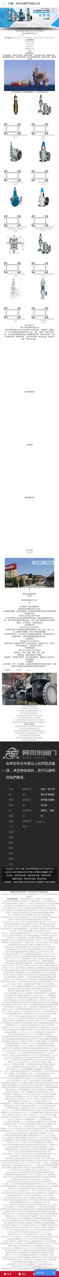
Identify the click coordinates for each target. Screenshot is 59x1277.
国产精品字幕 (10, 1250)
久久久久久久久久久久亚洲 (12, 1191)
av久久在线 (10, 1080)
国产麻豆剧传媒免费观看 (29, 1057)
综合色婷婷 (52, 936)
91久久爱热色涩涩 (45, 1195)
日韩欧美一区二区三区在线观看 (20, 931)
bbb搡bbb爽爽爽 (28, 1184)
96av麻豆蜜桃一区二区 (49, 981)
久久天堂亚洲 (42, 1221)
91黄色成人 (8, 1106)
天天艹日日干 (35, 1014)
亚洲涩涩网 (23, 1002)
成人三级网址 (8, 1115)
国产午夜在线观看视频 (14, 952)
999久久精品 (10, 1090)
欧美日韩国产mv (45, 988)
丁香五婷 (4, 1193)
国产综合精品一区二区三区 (22, 1007)
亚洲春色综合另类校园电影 (14, 1158)
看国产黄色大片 (25, 1131)
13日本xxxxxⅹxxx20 (24, 903)
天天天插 (10, 1133)
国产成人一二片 (31, 1165)
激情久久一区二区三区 (24, 1080)
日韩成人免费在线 (31, 988)
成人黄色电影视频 (9, 1014)
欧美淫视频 (47, 1103)
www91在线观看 (21, 1055)
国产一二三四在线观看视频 (41, 1119)
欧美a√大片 (12, 1062)
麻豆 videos (50, 1073)
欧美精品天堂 (47, 1067)
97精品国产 (30, 975)
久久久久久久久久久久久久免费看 (28, 1032)
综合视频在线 (32, 1250)
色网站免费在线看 (50, 1200)
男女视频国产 (52, 1011)
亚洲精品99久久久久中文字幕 (11, 940)
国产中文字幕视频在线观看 (20, 1009)
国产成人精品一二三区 (38, 1011)
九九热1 (54, 933)
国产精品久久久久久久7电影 (17, 1142)
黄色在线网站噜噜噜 (9, 1168)
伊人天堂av (52, 1030)
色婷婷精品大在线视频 (27, 979)
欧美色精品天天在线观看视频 (34, 1041)
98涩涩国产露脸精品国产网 (17, 991)
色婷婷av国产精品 (45, 1142)
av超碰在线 (40, 1161)
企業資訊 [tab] (18, 670)
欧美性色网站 (26, 1078)
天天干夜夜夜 (38, 1264)
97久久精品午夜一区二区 (14, 1053)
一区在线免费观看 (30, 1064)
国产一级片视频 (12, 1067)
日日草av (43, 1140)
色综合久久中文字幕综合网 (26, 1221)
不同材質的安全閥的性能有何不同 (29, 711)
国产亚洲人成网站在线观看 (47, 1165)
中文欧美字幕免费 (35, 1090)
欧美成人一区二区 (42, 1202)
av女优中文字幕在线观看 (11, 1048)
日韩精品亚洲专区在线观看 (31, 1209)
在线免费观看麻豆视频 (45, 913)
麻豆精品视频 (31, 1253)
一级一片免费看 (51, 1168)
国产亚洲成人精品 (44, 1062)
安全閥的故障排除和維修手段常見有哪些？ (29, 720)
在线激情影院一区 (28, 995)
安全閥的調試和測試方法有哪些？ (29, 718)
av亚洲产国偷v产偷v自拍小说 (10, 1209)
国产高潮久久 (45, 945)
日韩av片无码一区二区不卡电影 (14, 959)
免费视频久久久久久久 (22, 1239)
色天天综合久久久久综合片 (12, 922)
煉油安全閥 (42, 879)
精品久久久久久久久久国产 (29, 1096)
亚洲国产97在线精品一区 (34, 1158)
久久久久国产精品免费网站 (38, 917)
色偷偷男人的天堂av (8, 1112)
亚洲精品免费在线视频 (44, 938)
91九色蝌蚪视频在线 (17, 1165)
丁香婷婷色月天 (52, 1225)
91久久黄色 (28, 1021)
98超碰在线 (53, 965)
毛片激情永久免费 (33, 945)
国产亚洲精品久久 (31, 1027)
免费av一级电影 (32, 947)
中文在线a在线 (38, 1018)
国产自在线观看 (17, 1214)
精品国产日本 (32, 1030)
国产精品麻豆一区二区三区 (12, 1154)
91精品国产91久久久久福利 (31, 1175)
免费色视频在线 (25, 963)
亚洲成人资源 (19, 970)
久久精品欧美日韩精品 (29, 1237)
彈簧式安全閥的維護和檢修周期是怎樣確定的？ (30, 722)
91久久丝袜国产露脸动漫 (49, 1071)
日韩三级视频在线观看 (46, 1064)
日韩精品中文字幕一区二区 (11, 965)
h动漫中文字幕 (37, 929)
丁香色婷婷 (32, 1117)
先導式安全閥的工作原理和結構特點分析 (29, 726)
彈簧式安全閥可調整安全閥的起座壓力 (29, 738)
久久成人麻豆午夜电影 (41, 931)
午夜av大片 (35, 1170)
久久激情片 (37, 903)
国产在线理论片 (51, 910)
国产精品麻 (35, 1186)
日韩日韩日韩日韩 (46, 1025)
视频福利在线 (37, 1131)
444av (21, 1161)
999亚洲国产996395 (9, 1221)
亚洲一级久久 (36, 940)
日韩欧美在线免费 (7, 1087)
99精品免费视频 (51, 1005)
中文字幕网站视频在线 (11, 1260)
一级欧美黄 (36, 963)
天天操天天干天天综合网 (31, 1101)
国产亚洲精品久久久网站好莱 (28, 901)
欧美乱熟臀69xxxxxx (23, 1039)
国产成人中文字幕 (47, 906)
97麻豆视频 (21, 1136)
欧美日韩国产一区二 (33, 1126)
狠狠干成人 (52, 1110)
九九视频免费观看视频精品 (45, 979)
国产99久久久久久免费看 (11, 1248)
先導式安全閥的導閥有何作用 (29, 729)
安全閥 (11, 792)
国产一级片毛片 (34, 1055)
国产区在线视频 (51, 1138)
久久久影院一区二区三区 (20, 1011)
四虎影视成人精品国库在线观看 (44, 1177)
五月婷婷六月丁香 (34, 1067)
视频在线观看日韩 (16, 1202)
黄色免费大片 (44, 1170)
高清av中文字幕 (52, 1083)
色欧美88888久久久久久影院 (15, 949)
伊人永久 (49, 1147)
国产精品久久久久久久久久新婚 (19, 1234)
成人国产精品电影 (33, 906)
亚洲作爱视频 (51, 1115)
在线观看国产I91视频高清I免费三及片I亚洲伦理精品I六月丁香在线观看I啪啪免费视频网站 (29, 895)
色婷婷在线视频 (24, 1170)
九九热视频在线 (47, 1069)
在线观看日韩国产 (9, 1124)
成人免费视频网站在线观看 (13, 1223)
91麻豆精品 (53, 1085)
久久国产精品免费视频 (51, 1131)
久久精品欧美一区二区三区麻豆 (27, 1099)
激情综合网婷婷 (29, 1255)
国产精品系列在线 (21, 1087)
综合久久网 (19, 1041)
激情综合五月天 (8, 986)
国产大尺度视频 (25, 1119)
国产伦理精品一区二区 (44, 1133)
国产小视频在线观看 (51, 929)
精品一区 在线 (18, 1000)
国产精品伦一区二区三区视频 (45, 1184)
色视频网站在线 (47, 1172)
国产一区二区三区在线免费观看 (20, 1152)
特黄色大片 (32, 1156)
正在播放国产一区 (21, 977)
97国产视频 (17, 995)
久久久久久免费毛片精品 (32, 972)
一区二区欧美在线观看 (50, 940)
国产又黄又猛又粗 (10, 1198)
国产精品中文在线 (46, 952)
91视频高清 (49, 1230)
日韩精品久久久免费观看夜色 (46, 1037)
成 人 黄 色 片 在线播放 (8, 1071)
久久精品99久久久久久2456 (27, 1062)
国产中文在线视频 (34, 1172)
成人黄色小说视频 (10, 901)
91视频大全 (32, 1262)
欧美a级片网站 (37, 1145)
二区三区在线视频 (48, 972)
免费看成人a (52, 1221)
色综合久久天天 (51, 1048)
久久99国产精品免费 (48, 1094)
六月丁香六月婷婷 (47, 984)
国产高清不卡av (29, 1202)
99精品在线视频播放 (14, 1034)
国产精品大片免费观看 (26, 968)
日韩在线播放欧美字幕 (27, 1037)
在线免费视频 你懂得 (19, 1262)
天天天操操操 (33, 1142)
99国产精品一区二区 (28, 1227)
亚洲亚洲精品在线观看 (44, 1253)
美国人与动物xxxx (49, 1145)
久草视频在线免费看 (49, 1039)
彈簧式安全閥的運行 (29, 740)
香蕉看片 (11, 1188)
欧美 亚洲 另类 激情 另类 (41, 1152)
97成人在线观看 (40, 975)
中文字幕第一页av (28, 965)
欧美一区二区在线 (49, 1204)
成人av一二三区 (13, 1131)
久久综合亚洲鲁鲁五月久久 (13, 993)
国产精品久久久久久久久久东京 (12, 1027)
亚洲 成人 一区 (28, 1191)
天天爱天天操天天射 (47, 1000)
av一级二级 (40, 1255)
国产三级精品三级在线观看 (11, 910)
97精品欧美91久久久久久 (48, 1027)
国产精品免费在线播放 (37, 1147)
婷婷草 (41, 1057)
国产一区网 (6, 1011)
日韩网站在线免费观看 (42, 1076)
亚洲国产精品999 (48, 1207)
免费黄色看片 (41, 993)
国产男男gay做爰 (7, 970)
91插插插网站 (23, 1147)
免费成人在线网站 (23, 1014)
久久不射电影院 (18, 1207)
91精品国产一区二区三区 (47, 922)
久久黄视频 (41, 1225)
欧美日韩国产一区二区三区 (31, 933)
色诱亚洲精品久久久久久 (14, 1069)
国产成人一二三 (8, 1110)
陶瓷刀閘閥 (18, 882)
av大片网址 (13, 1170)
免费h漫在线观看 (28, 910)
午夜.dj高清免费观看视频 (9, 1161)
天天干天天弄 (40, 910)
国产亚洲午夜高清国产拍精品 (17, 1181)
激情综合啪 (8, 1000)
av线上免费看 (52, 1269)
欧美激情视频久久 (48, 1007)
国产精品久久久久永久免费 (37, 942)
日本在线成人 (53, 917)
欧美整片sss (26, 1246)
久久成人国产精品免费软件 (40, 986)
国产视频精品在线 (49, 977)
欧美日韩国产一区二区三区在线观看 (19, 1264)
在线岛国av (42, 1237)
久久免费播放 (18, 1021)
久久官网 (27, 1103)
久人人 (55, 1193)
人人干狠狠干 (36, 899)
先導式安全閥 (27, 38)
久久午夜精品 (50, 998)
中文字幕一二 (38, 1163)
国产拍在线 (14, 1005)
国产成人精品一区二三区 (17, 1126)
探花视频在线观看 (37, 1048)
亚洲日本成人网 (48, 956)
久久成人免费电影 (48, 1175)
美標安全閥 (16, 38)
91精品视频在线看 (35, 977)
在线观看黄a (46, 1126)
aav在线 (55, 1103)
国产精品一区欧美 (8, 1055)
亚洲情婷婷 (23, 913)
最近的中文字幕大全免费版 (33, 1200)
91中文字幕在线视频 (9, 1145)
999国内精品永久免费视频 (15, 1253)
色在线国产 (46, 933)
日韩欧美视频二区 (14, 1246)
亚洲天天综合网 (31, 1085)
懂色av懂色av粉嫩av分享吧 (37, 1269)
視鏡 (47, 882)
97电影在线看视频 (47, 963)
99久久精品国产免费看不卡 (46, 1227)
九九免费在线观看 (11, 1046)
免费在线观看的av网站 (27, 1257)
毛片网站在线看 (32, 1083)
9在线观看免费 (25, 899)
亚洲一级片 (42, 926)
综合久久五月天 (9, 1177)
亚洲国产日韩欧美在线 (15, 920)
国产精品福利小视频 (48, 1014)
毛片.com (44, 1110)
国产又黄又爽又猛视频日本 (45, 924)
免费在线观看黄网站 (13, 1044)
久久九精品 (38, 1191)
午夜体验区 (31, 949)
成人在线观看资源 (20, 906)
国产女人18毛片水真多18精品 (47, 1257)
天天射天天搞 (36, 1039)
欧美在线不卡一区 (20, 942)
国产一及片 (49, 1255)
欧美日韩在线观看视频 (11, 1122)
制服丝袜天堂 (35, 1124)
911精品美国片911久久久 (40, 1009)
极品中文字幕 (52, 1140)
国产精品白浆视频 (10, 1136)
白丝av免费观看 (52, 1041)
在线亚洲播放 (45, 1016)
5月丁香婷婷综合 (8, 954)
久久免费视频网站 (22, 1090)
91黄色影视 (8, 1207)
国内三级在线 (9, 924)
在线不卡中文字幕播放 (18, 981)
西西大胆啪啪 (48, 1090)
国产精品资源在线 (30, 1053)
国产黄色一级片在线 (10, 979)
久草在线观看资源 (49, 908)
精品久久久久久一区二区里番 (12, 1018)
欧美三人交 (27, 929)
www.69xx (54, 1078)
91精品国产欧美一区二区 (35, 1138)
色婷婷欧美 (42, 1250)
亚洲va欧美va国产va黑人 (11, 1227)
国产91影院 (8, 1007)
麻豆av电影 (5, 1005)
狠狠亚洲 (27, 1188)
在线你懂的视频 (20, 1138)
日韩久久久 (6, 1009)
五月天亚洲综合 (45, 915)
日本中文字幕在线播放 (30, 936)
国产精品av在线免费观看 (15, 938)
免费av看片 (5, 981)
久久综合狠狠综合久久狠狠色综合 (32, 1260)
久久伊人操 (43, 901)
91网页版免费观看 (46, 1096)
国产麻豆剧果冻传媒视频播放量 (36, 1051)
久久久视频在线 (7, 1138)
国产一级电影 (22, 1156)
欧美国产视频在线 (44, 1112)
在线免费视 (48, 1264)
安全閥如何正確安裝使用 (29, 708)
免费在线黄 (46, 1078)
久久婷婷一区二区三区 (9, 968)
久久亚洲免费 (50, 1260)
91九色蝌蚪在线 (29, 993)
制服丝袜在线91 (10, 1149)
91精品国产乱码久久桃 (8, 917)
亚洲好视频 (38, 908)
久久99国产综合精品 (20, 1106)
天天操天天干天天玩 (36, 1108)
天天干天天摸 (42, 1262)
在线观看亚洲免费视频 (12, 1175)
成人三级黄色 (9, 1073)
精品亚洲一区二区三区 (46, 1053)
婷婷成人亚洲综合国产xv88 (41, 1188)
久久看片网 (19, 1188)
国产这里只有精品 (49, 1191)
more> (28, 670)
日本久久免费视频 (50, 1002)
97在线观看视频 (11, 1147)
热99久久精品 (20, 1085)
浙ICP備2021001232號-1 (23, 872)
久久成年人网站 (13, 1119)
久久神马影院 (36, 1078)
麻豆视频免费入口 (14, 1101)
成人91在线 (14, 1023)
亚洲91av (53, 1009)
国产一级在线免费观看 (45, 961)
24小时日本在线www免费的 (10, 1078)
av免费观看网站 (41, 968)
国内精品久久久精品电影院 (42, 1080)
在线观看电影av (30, 1161)
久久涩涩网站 (30, 938)
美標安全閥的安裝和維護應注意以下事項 (29, 733)
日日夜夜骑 (21, 961)
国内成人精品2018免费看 (12, 936)
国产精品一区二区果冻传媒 (12, 1184)
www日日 (20, 1193)
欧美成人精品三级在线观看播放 (18, 1218)
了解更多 (29, 553)
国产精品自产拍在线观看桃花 (41, 1239)
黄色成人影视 (35, 1110)
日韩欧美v (26, 940)
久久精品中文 (28, 1216)
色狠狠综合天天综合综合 (44, 949)
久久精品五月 (31, 961)
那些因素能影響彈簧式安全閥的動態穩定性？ (29, 731)
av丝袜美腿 (8, 995)
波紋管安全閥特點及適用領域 (29, 735)
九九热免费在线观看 (23, 1186)
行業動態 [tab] (7, 670)
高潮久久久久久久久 (50, 1243)
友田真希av (4, 929)
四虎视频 (50, 1250)
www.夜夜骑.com (28, 924)
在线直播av (8, 906)
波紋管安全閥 (38, 38)
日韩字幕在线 (49, 1057)
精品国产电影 (8, 1021)
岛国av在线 (35, 1140)
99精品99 (12, 1156)
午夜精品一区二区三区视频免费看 (33, 1044)
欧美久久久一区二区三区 (14, 1255)
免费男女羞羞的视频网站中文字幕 (21, 1076)
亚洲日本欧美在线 (37, 1129)
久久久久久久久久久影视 (46, 1136)
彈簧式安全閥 (49, 38)
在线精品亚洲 (8, 1211)
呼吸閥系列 (30, 46)
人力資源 (11, 829)
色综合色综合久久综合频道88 (16, 1172)
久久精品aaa (21, 1149)
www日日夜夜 (32, 1149)
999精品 (10, 1239)
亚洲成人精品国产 (18, 975)
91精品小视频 (52, 968)
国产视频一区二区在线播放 (45, 995)
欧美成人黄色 (6, 1214)
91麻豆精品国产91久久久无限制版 (13, 1269)
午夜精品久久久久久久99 (13, 1216)
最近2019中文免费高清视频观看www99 (43, 1023)
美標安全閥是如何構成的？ (29, 713)
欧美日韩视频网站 (8, 1039)
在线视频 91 (40, 1168)
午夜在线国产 (47, 899)
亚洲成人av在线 (11, 1092)
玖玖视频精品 (22, 917)
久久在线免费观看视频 (49, 1087)
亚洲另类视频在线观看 (46, 1149)
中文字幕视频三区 (9, 998)
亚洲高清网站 (22, 998)
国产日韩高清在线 (51, 1129)
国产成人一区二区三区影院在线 (33, 1230)
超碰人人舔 (37, 1007)
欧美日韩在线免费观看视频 (47, 1214)
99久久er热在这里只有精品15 (13, 1051)
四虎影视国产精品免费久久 (47, 1248)
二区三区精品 (21, 1083)
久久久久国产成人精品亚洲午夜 (40, 1181)
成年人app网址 (31, 926)
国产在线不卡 (50, 1099)
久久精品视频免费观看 (10, 1002)
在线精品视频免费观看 (24, 1177)
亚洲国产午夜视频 (42, 1179)
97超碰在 (41, 998)
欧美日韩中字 (51, 1154)
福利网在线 (13, 945)
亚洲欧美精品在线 (42, 1156)
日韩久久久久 (45, 1101)
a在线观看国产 (11, 961)
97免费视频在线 (11, 1108)
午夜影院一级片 (7, 942)
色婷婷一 (51, 901)
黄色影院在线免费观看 (32, 1223)
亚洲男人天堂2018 (14, 1243)
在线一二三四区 (50, 1018)
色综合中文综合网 (24, 1129)
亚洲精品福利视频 (7, 1085)
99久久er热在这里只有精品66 (24, 1133)
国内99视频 (51, 975)
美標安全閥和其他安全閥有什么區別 (30, 715)
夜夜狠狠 (4, 1243)
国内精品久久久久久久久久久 (46, 954)
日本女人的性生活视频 (26, 1198)
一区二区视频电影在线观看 (30, 1122)
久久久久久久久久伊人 (29, 1248)
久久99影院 (51, 993)
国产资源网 (5, 1023)
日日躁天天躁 (24, 1023)
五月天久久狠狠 (21, 1250)
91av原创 (49, 1044)
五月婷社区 (32, 913)
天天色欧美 (6, 1200)
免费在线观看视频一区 (50, 1209)
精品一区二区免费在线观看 (13, 1064)
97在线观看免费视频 (7, 1186)
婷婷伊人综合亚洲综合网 (26, 1168)
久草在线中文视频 (41, 965)
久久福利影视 (23, 1108)
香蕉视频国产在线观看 (32, 1069)
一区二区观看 (20, 1073)
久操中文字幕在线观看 (22, 956)
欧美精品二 (8, 956)
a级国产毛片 (48, 1108)
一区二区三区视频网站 (26, 1092)
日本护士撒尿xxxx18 (48, 1124)
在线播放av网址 (9, 1099)
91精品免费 (38, 1243)
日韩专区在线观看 (24, 1145)
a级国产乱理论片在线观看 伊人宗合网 (38, 1193)
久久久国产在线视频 (11, 1057)
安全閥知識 (11, 805)
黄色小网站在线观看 (48, 959)
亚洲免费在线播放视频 (10, 1037)
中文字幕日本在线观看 (30, 1195)
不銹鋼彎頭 (40, 882)
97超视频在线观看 (38, 1005)
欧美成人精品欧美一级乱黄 (13, 1241)
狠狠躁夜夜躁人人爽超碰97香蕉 (12, 1103)
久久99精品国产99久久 (30, 915)
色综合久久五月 (19, 1115)
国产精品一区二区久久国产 (11, 1237)
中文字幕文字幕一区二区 (18, 1117)
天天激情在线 (49, 1158)
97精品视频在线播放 (13, 1195)
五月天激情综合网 (30, 1214)
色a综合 (55, 1112)
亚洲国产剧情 (43, 1085)
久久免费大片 (42, 1030)
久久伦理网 (28, 1000)
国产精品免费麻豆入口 (31, 952)
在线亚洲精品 (32, 998)
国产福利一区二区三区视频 (41, 1234)
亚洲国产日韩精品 (11, 913)
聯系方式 (11, 861)
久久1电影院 (14, 1179)
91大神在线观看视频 (30, 922)
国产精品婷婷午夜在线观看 (44, 1046)
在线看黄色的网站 (33, 1025)
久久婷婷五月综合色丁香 (9, 1257)
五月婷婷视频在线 (29, 1211)
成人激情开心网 (24, 1140)
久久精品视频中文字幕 (9, 1140)
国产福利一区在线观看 (46, 947)
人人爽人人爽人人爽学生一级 (15, 984)
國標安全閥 (30, 42)
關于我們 (11, 851)
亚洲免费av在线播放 (11, 963)
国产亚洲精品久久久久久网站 (47, 1117)
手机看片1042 (53, 1237)
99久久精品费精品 (15, 929)
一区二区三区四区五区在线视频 (15, 1060)
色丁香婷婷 (18, 1211)
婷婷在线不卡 (6, 1163)
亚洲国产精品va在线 (27, 1179)
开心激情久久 (46, 920)
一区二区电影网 (8, 977)
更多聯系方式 (41, 822)
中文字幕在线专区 (14, 915)
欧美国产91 (12, 1193)
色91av (53, 986)
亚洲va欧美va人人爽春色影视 (14, 947)
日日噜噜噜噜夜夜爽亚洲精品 (41, 1218)
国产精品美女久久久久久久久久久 (38, 1232)
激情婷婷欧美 (8, 972)
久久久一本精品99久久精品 (12, 1204)
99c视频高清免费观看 (22, 986)
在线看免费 (52, 1051)
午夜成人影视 (52, 942)
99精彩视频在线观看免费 (46, 1211)
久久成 (42, 1099)
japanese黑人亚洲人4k (16, 988)
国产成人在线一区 (33, 959)
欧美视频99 (18, 972)
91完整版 (3, 1131)
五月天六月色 (25, 1094)
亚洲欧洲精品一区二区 (49, 1055)
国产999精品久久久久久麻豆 (15, 1025)
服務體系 (11, 840)
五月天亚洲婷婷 (27, 1243)
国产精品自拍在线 (48, 1032)
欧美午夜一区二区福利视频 (35, 1073)
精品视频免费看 (36, 956)
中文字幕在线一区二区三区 (35, 1115)
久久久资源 (22, 1225)
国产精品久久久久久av (36, 1060)
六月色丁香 (7, 975)
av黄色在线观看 (10, 1032)
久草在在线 (23, 1067)
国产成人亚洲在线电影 (17, 1016)
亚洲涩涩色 (28, 1018)
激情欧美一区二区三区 (8, 1129)
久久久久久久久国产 (26, 1046)
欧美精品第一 (32, 1225)
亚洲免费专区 (26, 1048)
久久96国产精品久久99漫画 (45, 1198)
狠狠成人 (18, 924)
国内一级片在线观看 (48, 1122)
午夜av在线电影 (8, 1030)
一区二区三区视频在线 (13, 1230)
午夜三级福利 (8, 908)
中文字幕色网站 (20, 1030)
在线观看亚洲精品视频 (32, 920)
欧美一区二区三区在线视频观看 (39, 991)
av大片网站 (43, 936)
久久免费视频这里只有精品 (41, 1246)
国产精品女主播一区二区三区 (22, 1163)
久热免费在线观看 (47, 1223)
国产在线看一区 (25, 1005)
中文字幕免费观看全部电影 (41, 1034)
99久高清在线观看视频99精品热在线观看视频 (41, 970)
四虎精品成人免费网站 (11, 1094)
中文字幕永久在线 (23, 1124)
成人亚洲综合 (50, 1106)
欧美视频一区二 (41, 1266)
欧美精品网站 (31, 1136)
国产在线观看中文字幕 (17, 1232)
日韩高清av (21, 945)
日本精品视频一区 (32, 1016)
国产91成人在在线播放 (50, 903)
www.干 (36, 1000)
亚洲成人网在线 (34, 1087)
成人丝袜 (42, 1083)
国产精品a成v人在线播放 (49, 1186)
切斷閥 (52, 882)
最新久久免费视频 (50, 1163)
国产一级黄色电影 (51, 1161)
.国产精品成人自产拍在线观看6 (34, 1154)
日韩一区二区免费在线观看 (11, 933)
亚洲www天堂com (33, 981)
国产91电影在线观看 (35, 1002)
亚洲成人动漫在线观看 (32, 1241)
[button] (29, 24)
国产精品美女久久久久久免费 (14, 926)
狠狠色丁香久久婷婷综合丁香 (44, 1216)
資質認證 (11, 819)
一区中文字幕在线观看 (8, 903)
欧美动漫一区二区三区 (36, 1106)
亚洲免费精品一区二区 (33, 1207)
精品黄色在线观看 (12, 1096)
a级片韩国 (50, 926)
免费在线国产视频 (33, 984)
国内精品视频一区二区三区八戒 (23, 1266)
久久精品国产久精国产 (9, 1225)
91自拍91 (4, 1117)
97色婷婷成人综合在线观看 (32, 1204)
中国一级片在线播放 (48, 1241)
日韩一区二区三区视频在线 (23, 908)
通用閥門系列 (29, 49)
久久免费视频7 (37, 1103)
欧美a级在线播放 (17, 1200)
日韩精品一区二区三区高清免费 (44, 1021)
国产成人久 (27, 1034)
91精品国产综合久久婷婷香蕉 (28, 1071)
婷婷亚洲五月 (50, 1060)
